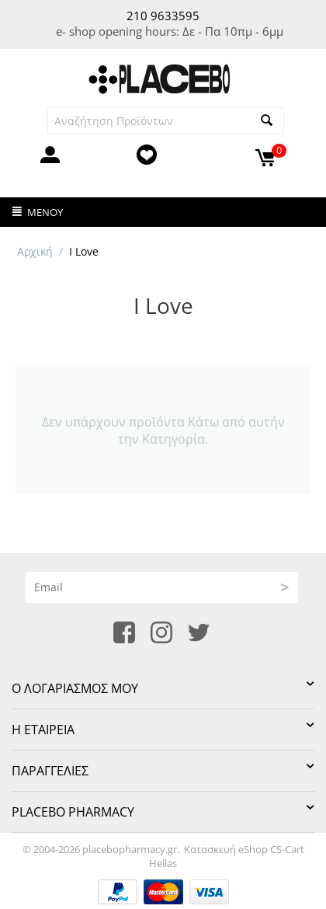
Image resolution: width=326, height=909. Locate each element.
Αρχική (35, 251)
